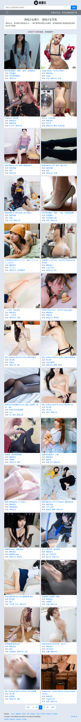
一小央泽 (12, 315)
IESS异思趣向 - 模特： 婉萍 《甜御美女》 (21, 71)
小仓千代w (50, 268)
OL (10, 415)
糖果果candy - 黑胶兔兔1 (14, 549)
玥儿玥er (42, 714)
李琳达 (24, 714)
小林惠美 (32, 714)
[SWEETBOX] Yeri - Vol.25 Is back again (57, 310)
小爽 (28, 714)
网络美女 (49, 73)
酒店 (18, 699)
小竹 (47, 507)
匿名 (11, 649)
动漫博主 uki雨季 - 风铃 (50, 597)
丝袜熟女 (12, 651)
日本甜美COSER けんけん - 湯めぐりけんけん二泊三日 (21, 261)
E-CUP (12, 126)
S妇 (55, 270)
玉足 (26, 651)
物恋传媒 (12, 168)
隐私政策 (12, 719)
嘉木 (47, 170)
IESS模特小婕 (51, 218)
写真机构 (18, 719)
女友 (59, 78)
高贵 (47, 462)
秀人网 (11, 360)
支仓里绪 (54, 714)
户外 (47, 78)
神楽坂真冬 (13, 507)
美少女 (48, 557)
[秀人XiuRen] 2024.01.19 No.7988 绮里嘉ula (58, 357)
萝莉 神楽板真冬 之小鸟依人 (15, 502)
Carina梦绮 (50, 362)
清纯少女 (12, 78)
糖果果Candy (14, 554)
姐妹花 (48, 509)
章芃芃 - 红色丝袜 (48, 118)
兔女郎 (19, 557)
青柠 (11, 170)
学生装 (11, 604)
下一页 (46, 707)
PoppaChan (50, 699)
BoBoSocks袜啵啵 (16, 410)
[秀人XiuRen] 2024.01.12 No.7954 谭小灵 (57, 405)
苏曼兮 (11, 362)
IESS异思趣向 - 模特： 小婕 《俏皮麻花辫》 (58, 213)
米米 (52, 507)
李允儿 (13, 714)
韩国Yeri (49, 315)
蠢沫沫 (48, 460)
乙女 (17, 604)
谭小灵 (48, 410)
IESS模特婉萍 (14, 76)
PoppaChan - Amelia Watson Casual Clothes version (58, 692)
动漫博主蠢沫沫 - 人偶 (50, 454)
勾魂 (47, 604)
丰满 (55, 173)
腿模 (55, 365)
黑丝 (14, 415)
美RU (60, 365)
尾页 (53, 707)
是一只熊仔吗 (51, 554)
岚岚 (11, 218)
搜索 (74, 7)
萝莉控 (56, 318)
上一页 (34, 707)
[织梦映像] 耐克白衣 (12, 644)
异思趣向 (12, 73)
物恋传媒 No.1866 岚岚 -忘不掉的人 (18, 213)
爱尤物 (11, 599)
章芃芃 (48, 123)
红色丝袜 (61, 126)
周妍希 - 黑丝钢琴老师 (13, 454)
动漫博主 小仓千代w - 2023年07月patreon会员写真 (58, 261)
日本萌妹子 (21, 270)
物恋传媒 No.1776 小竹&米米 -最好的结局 (57, 502)
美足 (47, 220)
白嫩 (47, 651)
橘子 (11, 602)
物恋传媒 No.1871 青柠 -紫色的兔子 (18, 165)
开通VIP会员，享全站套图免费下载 (64, 13)
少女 (11, 220)
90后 (48, 412)
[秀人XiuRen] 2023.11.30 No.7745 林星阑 (20, 691)
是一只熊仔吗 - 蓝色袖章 (51, 549)
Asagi (48, 76)
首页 (28, 707)
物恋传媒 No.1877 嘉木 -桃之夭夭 (54, 165)
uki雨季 (49, 602)
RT (51, 462)
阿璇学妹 (12, 123)
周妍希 (11, 460)
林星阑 (11, 696)
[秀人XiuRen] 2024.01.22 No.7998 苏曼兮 (20, 357)
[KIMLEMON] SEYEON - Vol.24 (53, 644)
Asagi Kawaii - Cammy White (53, 71)
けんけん (12, 268)
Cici (10, 412)
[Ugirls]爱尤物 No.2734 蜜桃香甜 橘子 (19, 597)
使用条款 (6, 719)
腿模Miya (18, 714)
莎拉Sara (48, 714)
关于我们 (24, 719)
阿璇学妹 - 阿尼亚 (11, 118)
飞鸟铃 (38, 714)
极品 (55, 126)
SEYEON (49, 649)
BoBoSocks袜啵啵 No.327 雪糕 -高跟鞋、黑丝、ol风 (21, 406)
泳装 (18, 318)
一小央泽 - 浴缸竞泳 (12, 310)
